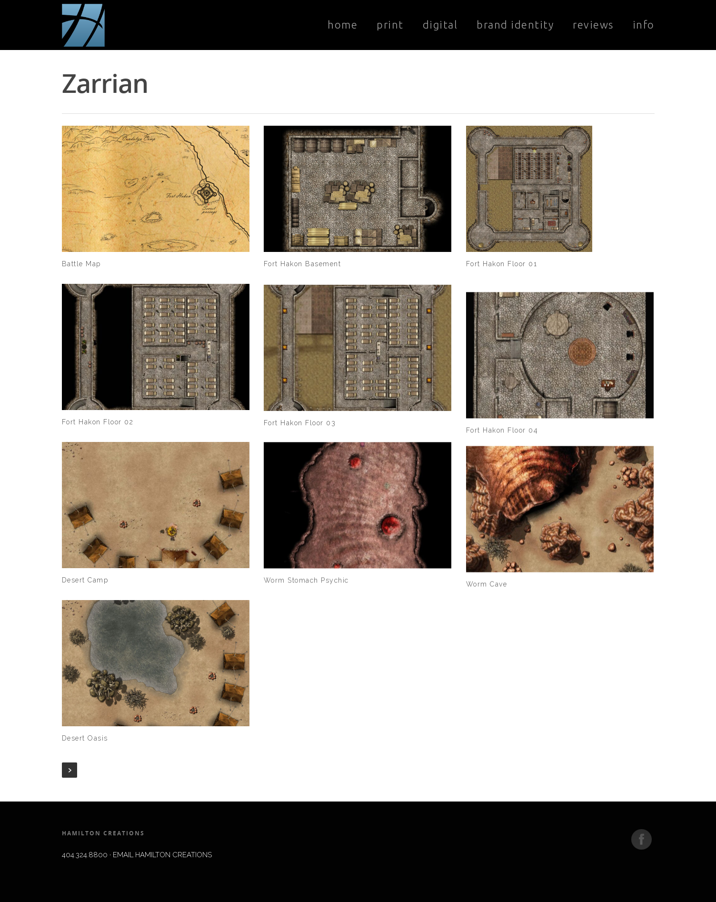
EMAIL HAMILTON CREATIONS (162, 855)
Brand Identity (515, 24)
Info (644, 24)
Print (390, 24)
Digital (440, 24)
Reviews (593, 24)
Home (343, 24)
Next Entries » (69, 770)
